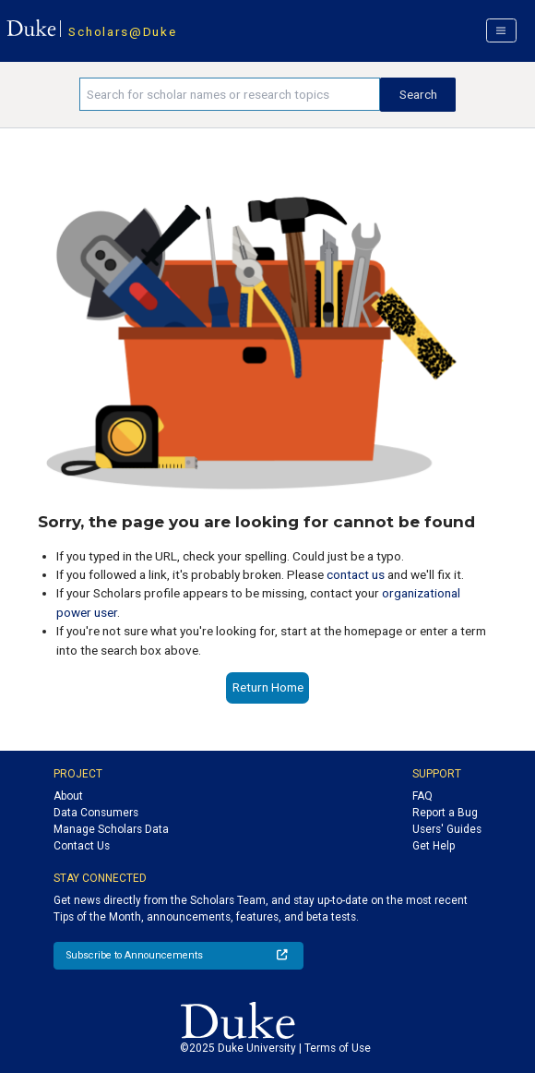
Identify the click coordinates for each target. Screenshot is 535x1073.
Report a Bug (445, 812)
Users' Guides (447, 829)
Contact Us (82, 845)
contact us (356, 574)
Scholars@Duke (122, 31)
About (68, 796)
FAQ (422, 796)
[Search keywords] (229, 94)
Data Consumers (96, 812)
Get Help (433, 845)
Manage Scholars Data (111, 829)
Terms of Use (337, 1048)
